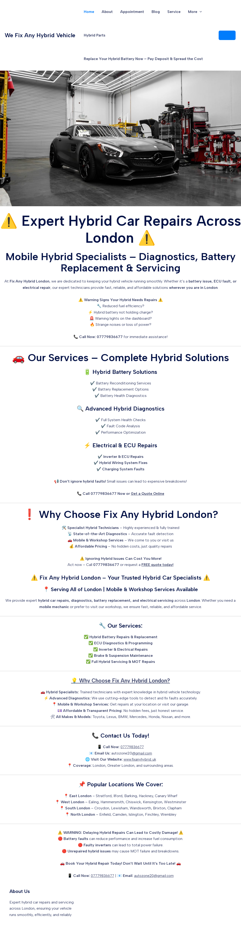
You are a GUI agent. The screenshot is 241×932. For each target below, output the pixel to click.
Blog (156, 11)
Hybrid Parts (94, 35)
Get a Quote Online (147, 493)
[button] (199, 12)
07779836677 (132, 747)
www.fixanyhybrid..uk (140, 759)
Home (89, 11)
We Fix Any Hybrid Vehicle (40, 35)
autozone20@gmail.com (155, 875)
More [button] (195, 12)
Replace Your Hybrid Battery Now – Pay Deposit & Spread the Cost (143, 58)
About (107, 11)
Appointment (132, 11)
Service (174, 11)
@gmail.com (142, 753)
